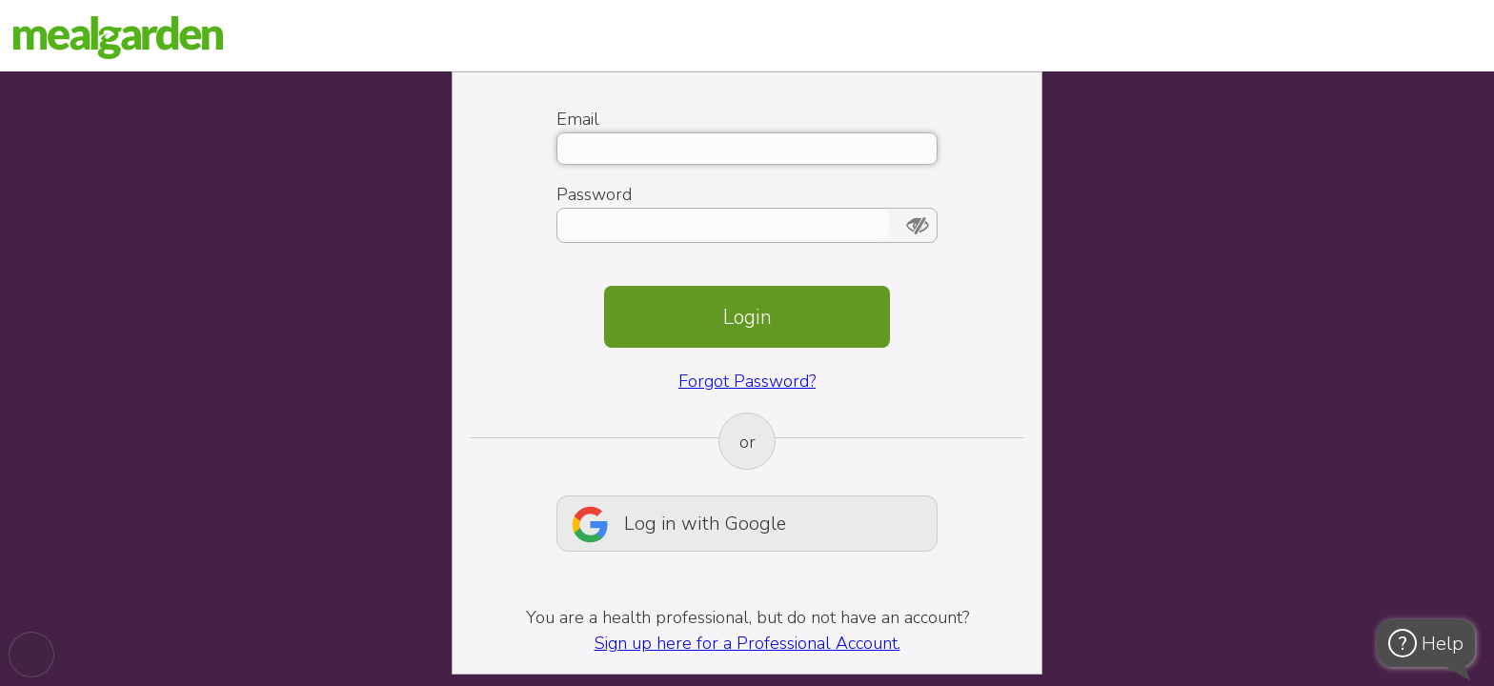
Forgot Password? (747, 381)
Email (577, 119)
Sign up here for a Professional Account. (747, 643)
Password (594, 194)
